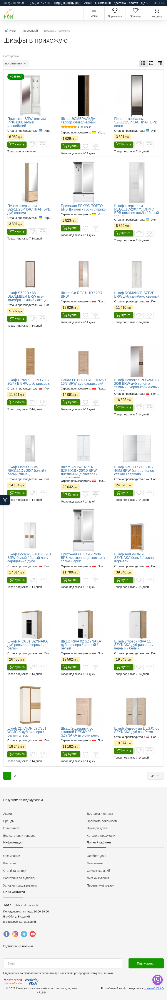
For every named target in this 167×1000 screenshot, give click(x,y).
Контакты (9, 863)
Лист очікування (98, 878)
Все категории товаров (19, 835)
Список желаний (98, 870)
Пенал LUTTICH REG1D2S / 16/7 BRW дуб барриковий (83, 381)
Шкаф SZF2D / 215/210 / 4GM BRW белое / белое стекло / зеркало (134, 470)
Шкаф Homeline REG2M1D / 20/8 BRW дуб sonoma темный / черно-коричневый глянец (136, 385)
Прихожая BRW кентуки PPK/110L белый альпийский (26, 122)
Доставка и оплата (126, 3)
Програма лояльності (102, 821)
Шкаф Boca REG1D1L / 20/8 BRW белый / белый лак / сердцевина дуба (29, 557)
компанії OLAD (154, 988)
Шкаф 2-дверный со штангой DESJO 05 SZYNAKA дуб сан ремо (80, 732)
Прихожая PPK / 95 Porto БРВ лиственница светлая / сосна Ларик (83, 557)
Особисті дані (96, 856)
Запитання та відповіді (19, 878)
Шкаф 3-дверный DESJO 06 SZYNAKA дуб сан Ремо (136, 730)
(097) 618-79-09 (25, 905)
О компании (103, 3)
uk (156, 3)
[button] (143, 63)
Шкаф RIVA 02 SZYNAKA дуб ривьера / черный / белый (81, 644)
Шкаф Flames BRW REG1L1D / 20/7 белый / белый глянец (26, 470)
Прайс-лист (11, 828)
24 (153, 775)
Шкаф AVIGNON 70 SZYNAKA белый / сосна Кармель (134, 557)
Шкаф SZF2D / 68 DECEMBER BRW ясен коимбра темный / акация (27, 296)
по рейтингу (14, 63)
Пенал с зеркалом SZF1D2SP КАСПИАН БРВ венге (135, 122)
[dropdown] (157, 979)
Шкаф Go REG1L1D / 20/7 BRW (82, 294)
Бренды (8, 821)
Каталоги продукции (101, 835)
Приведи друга (97, 828)
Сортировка (11, 56)
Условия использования (20, 885)
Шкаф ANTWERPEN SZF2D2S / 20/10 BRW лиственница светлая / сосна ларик (79, 472)
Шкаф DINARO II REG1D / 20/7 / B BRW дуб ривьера (28, 381)
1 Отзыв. (87, 127)
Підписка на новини (18, 946)
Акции (88, 3)
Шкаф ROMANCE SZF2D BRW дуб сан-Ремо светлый (136, 294)
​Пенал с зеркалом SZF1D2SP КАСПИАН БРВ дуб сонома (28, 209)
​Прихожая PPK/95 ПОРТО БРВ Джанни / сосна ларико (83, 207)
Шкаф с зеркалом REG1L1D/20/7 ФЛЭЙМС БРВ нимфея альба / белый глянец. (136, 211)
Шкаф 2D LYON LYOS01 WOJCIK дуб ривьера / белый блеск (27, 732)
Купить (17, 144)
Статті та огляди (14, 870)
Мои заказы (95, 863)
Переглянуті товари (100, 885)
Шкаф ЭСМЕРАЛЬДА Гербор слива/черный (78, 120)
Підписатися (146, 963)
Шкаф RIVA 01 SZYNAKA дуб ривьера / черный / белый (27, 644)
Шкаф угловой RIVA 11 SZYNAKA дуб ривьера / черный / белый (133, 644)
